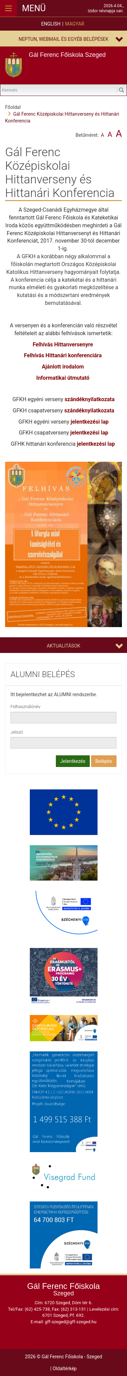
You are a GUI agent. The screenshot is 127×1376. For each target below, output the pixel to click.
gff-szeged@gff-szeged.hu (70, 1321)
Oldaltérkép (64, 1368)
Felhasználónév (25, 706)
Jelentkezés (72, 761)
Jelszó (16, 732)
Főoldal (13, 107)
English (50, 24)
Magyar (74, 24)
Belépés (104, 761)
